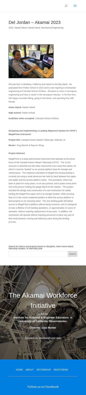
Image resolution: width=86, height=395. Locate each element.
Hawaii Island (20, 28)
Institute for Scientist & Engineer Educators (41, 317)
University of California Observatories (42, 321)
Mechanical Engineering (52, 28)
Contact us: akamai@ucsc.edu (43, 338)
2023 (11, 28)
